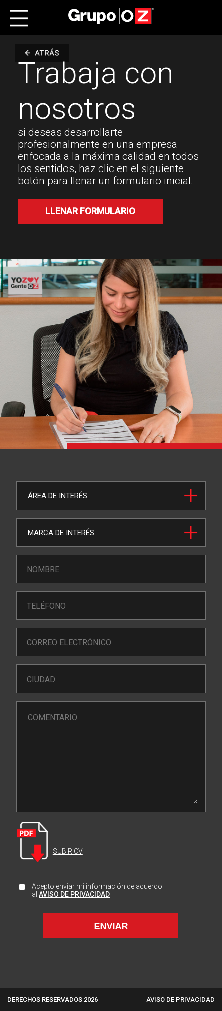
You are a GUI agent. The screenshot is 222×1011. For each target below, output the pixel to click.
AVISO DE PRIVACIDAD (74, 894)
